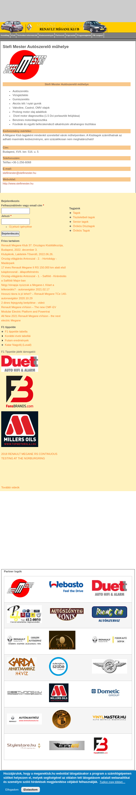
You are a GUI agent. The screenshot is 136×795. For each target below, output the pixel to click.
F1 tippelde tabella (16, 331)
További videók (10, 487)
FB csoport (98, 35)
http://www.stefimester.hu (18, 183)
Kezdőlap (5, 35)
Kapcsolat (70, 35)
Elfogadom (12, 789)
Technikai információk (27, 35)
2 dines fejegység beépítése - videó (23, 302)
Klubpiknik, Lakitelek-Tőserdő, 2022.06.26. (27, 254)
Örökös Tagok (81, 230)
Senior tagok (80, 221)
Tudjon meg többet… (112, 781)
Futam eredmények (17, 340)
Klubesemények (46, 35)
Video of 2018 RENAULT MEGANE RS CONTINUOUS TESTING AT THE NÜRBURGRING (22, 473)
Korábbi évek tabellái (18, 335)
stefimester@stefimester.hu (19, 172)
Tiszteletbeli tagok (84, 217)
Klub (13, 35)
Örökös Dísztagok (84, 226)
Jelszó (6, 216)
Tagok (76, 212)
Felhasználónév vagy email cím (22, 205)
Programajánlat (84, 35)
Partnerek (59, 35)
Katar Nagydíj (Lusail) (18, 344)
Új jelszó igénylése (20, 226)
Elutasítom (30, 789)
